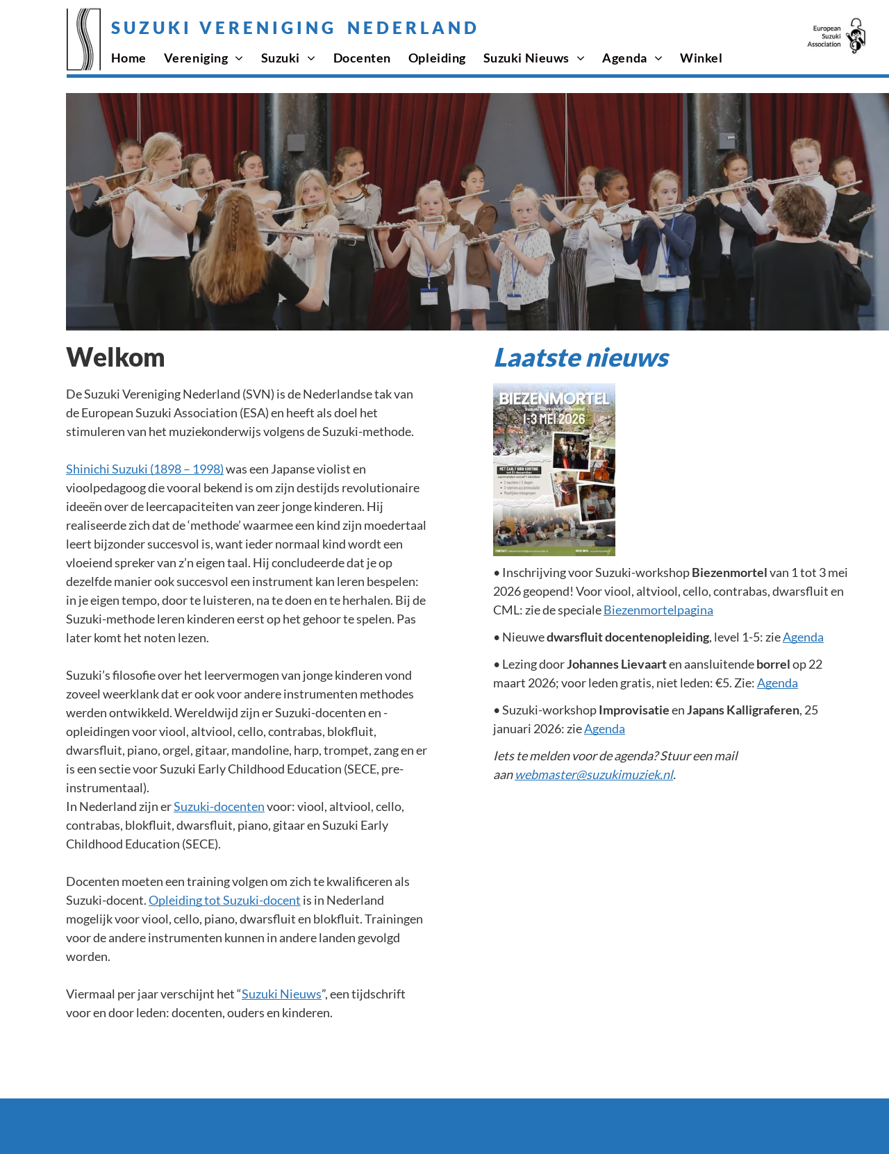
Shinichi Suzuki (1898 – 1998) (145, 468)
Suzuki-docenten (219, 806)
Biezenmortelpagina (658, 609)
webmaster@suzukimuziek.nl (594, 774)
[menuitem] (137, 58)
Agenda (803, 636)
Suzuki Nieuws (282, 993)
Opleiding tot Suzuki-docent (225, 900)
